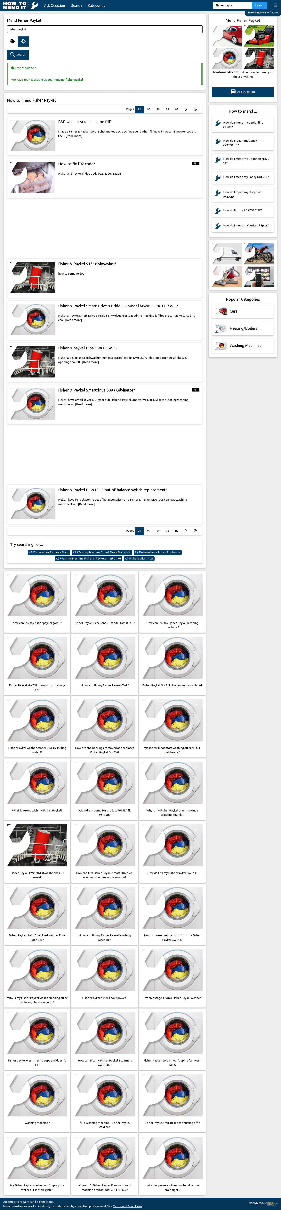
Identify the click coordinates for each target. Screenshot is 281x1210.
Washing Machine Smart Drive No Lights (102, 552)
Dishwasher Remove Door (49, 552)
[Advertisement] (105, 228)
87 (176, 109)
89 (158, 109)
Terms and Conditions (127, 1206)
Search (76, 5)
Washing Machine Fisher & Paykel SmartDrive (88, 558)
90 (148, 109)
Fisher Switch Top (139, 558)
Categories (96, 5)
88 (167, 109)
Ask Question (54, 5)
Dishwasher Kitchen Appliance (157, 552)
